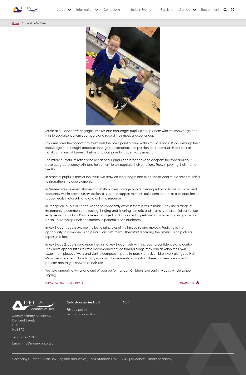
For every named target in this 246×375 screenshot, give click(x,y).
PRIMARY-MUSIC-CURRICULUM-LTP (64, 283)
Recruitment (210, 9)
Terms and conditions (82, 314)
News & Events (140, 9)
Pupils (165, 9)
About (61, 9)
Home (15, 23)
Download (186, 282)
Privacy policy (76, 309)
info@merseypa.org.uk (38, 343)
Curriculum (111, 9)
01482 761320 (27, 337)
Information (84, 9)
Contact (185, 9)
